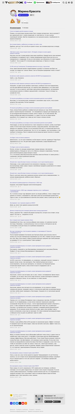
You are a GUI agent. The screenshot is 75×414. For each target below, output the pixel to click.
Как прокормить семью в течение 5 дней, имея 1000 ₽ (24, 352)
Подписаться (23, 15)
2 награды (25, 27)
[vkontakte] (17, 403)
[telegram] (14, 403)
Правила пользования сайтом (35, 411)
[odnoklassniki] (25, 403)
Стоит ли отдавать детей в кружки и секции (21, 31)
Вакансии (12, 409)
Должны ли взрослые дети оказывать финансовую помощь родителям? (28, 210)
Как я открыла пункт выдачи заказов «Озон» (21, 220)
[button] (15, 15)
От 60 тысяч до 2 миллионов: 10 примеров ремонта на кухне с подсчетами (30, 66)
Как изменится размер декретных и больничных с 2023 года (26, 182)
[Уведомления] (66, 2)
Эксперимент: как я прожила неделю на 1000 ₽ (22, 203)
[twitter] (20, 403)
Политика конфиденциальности (18, 411)
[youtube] (23, 403)
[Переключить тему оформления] (69, 2)
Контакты (38, 409)
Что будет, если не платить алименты (20, 137)
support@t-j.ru (19, 396)
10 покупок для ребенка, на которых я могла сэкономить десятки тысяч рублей (31, 98)
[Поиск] (63, 2)
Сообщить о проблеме (22, 409)
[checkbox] (3, 2)
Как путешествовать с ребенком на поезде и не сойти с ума (26, 44)
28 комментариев (15, 27)
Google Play (48, 401)
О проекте (31, 409)
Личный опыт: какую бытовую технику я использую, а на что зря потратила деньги (31, 162)
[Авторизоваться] (72, 2)
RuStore (55, 401)
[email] (11, 403)
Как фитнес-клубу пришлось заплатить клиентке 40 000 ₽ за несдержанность (30, 76)
